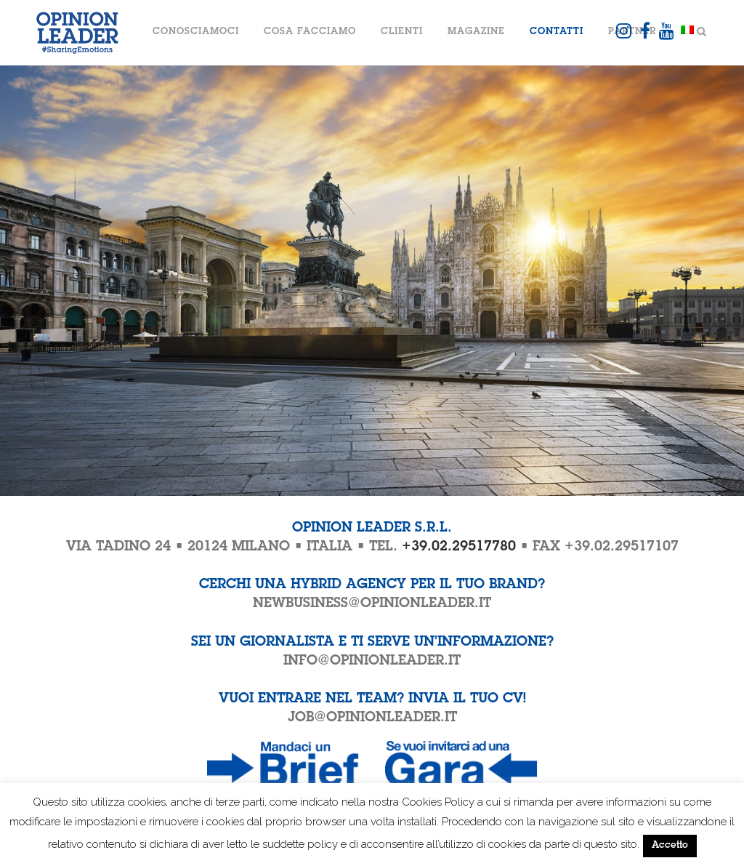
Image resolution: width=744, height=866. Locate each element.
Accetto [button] (670, 846)
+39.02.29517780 (459, 547)
